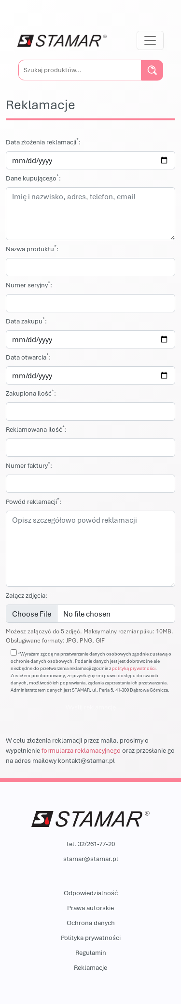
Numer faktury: (29, 465)
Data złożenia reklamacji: (43, 141)
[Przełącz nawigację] (150, 40)
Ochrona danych (91, 922)
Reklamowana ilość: (36, 429)
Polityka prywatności (91, 937)
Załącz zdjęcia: (26, 595)
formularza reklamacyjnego (81, 750)
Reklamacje (90, 967)
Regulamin (90, 952)
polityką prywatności (133, 668)
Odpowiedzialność (91, 892)
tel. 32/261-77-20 (91, 843)
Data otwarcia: (28, 356)
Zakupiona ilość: (31, 393)
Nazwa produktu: (32, 248)
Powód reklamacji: (33, 501)
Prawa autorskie (90, 907)
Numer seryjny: (29, 284)
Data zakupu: (26, 320)
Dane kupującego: (33, 177)
